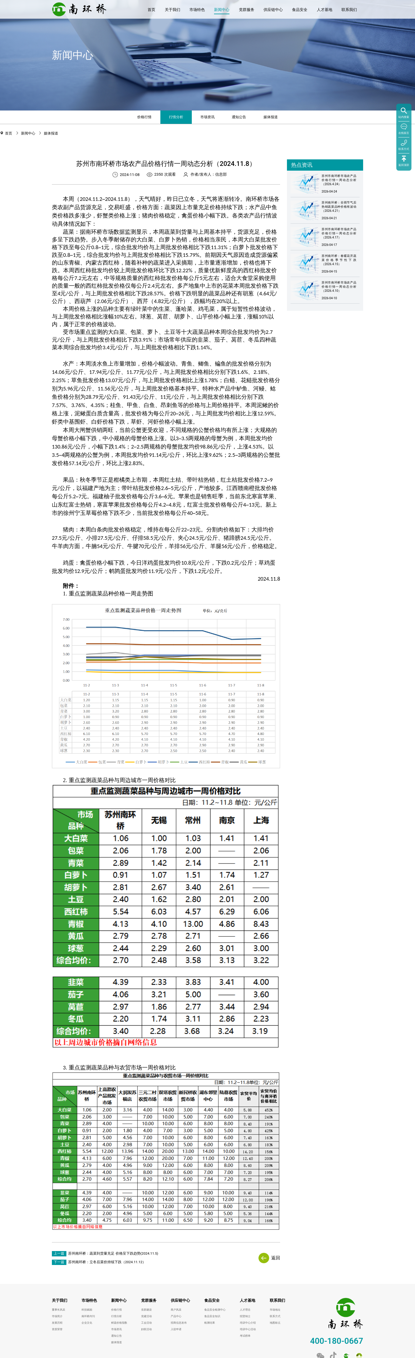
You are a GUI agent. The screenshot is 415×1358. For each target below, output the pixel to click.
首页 (151, 9)
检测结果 (209, 1322)
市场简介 (57, 1316)
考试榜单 (245, 1335)
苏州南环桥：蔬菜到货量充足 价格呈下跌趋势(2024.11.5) (113, 1253)
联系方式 (275, 1316)
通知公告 (239, 117)
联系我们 (349, 9)
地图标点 (275, 1322)
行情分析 (176, 117)
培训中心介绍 (248, 1322)
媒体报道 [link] (51, 133)
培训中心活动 (248, 1329)
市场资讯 (207, 117)
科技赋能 (87, 1309)
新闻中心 (221, 9)
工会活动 (146, 1322)
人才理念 (245, 1309)
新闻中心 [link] (28, 133)
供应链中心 (273, 9)
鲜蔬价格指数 (119, 1322)
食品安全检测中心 (215, 1309)
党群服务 (246, 9)
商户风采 (176, 1309)
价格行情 (144, 117)
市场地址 (275, 1309)
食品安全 (299, 9)
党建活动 (146, 1316)
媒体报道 (271, 117)
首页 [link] (9, 133)
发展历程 (57, 1322)
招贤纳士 (245, 1316)
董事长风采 (58, 1309)
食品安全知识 (212, 1316)
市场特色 (197, 9)
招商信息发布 (179, 1322)
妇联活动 (146, 1329)
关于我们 (172, 9)
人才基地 (324, 9)
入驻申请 (176, 1329)
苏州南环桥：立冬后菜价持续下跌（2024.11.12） (107, 1262)
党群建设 (146, 1309)
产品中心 (176, 1316)
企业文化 (87, 1322)
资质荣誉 (57, 1329)
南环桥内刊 (88, 1316)
